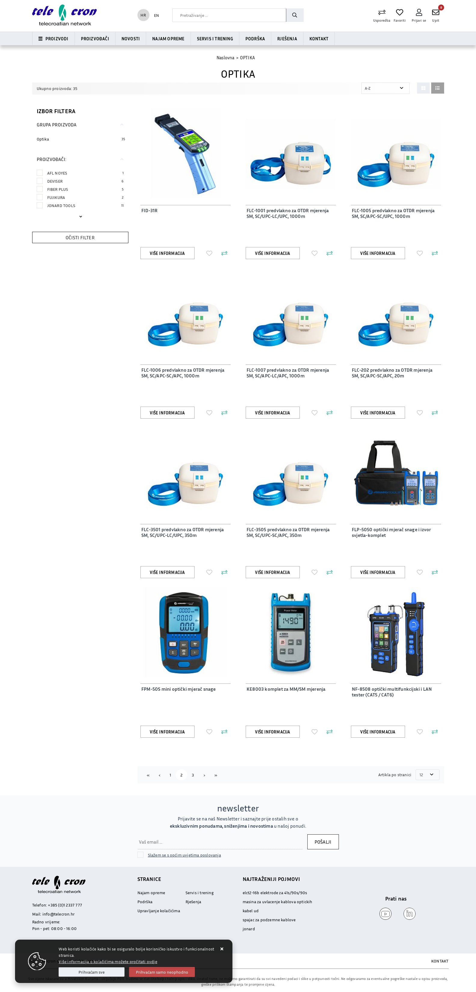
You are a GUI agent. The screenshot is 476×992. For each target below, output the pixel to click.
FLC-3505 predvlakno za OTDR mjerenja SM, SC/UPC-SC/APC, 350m (287, 532)
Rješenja (287, 38)
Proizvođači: (51, 159)
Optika (43, 138)
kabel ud (251, 910)
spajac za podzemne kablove (269, 919)
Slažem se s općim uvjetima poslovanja (184, 854)
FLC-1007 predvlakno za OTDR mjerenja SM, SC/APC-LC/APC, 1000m (287, 373)
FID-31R (148, 210)
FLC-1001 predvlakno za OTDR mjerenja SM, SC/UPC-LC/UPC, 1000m (287, 213)
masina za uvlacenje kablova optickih (277, 901)
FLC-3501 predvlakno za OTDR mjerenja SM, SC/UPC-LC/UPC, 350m (181, 532)
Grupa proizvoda (57, 125)
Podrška (255, 38)
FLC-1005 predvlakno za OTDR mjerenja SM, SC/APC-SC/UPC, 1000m (392, 213)
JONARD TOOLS (85, 205)
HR (143, 14)
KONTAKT (439, 960)
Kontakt (318, 38)
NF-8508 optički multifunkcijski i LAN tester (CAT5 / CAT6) (391, 692)
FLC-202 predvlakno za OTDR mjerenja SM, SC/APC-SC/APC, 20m (395, 373)
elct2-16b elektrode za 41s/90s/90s (275, 892)
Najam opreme (168, 38)
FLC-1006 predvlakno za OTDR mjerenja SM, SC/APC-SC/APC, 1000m (181, 373)
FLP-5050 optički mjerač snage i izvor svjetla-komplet (390, 532)
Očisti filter (80, 237)
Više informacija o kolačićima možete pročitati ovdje (108, 961)
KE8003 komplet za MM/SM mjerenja (285, 689)
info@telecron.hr (58, 913)
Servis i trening (215, 38)
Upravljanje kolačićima (158, 910)
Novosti (130, 38)
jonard (249, 928)
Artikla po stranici (395, 774)
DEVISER (85, 181)
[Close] (91, 972)
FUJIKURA (85, 197)
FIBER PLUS (85, 189)
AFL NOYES (85, 172)
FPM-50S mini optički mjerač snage (177, 689)
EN (156, 15)
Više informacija (167, 253)
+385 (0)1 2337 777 (65, 904)
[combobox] (229, 15)
